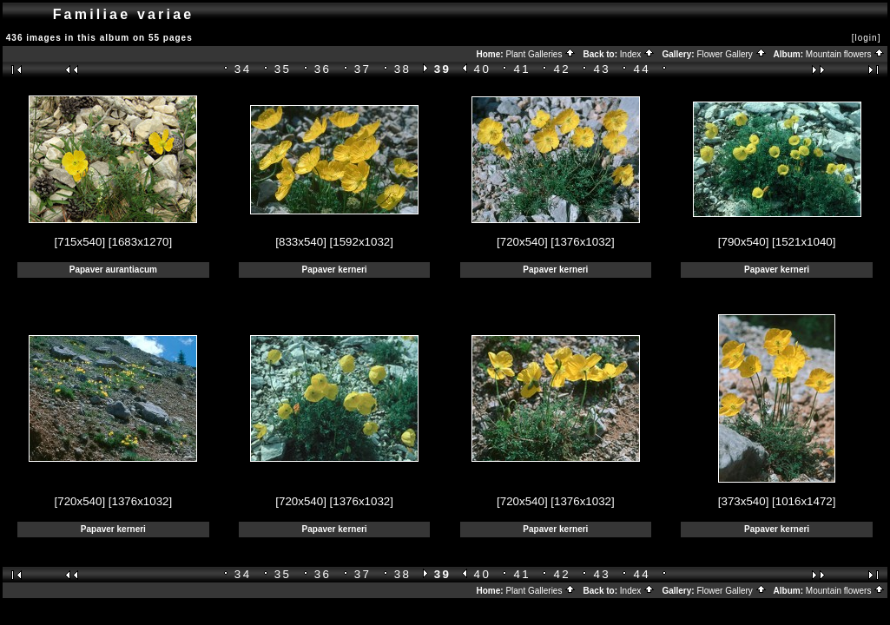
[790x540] (743, 241)
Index (637, 54)
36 (323, 69)
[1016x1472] (803, 501)
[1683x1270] (140, 241)
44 (641, 69)
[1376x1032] (582, 241)
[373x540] (743, 501)
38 (403, 69)
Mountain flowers (845, 54)
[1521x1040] (803, 241)
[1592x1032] (361, 241)
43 (601, 69)
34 (243, 69)
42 (561, 69)
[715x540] (80, 241)
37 (363, 69)
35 (283, 69)
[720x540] (522, 241)
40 (482, 69)
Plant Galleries (540, 54)
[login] (866, 38)
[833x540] (300, 241)
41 (522, 69)
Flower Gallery (731, 54)
